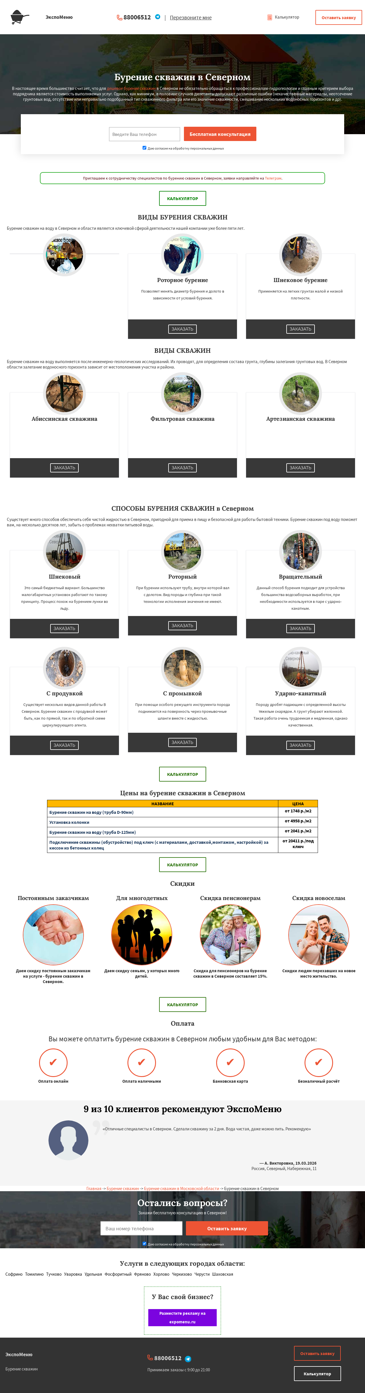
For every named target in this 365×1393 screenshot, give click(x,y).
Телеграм (273, 178)
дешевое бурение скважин (131, 88)
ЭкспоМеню (19, 1354)
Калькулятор (283, 17)
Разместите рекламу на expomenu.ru (182, 1317)
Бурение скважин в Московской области (181, 1188)
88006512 (137, 17)
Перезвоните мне (191, 17)
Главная (94, 1188)
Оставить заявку (339, 17)
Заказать (182, 329)
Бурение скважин (123, 1188)
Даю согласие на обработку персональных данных (183, 148)
